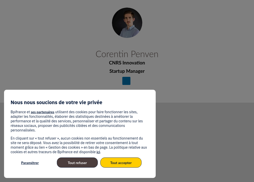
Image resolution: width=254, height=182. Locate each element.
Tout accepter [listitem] (121, 163)
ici (98, 152)
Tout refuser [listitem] (77, 163)
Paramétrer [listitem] (30, 163)
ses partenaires (42, 112)
